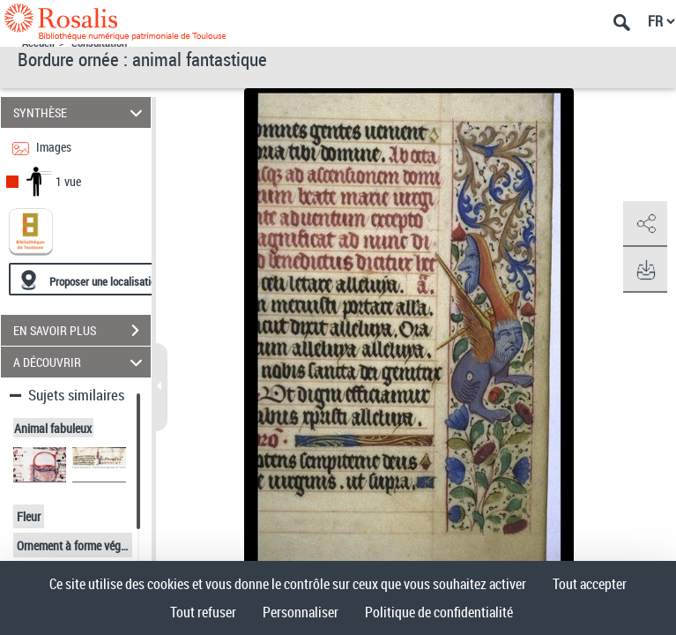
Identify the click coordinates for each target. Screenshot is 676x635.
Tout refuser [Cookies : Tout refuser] (203, 612)
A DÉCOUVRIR (80, 362)
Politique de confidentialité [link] (439, 612)
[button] (645, 224)
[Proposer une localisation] (92, 279)
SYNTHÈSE (80, 112)
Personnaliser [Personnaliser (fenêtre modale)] (300, 612)
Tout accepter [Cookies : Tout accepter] (590, 584)
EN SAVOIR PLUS (82, 330)
